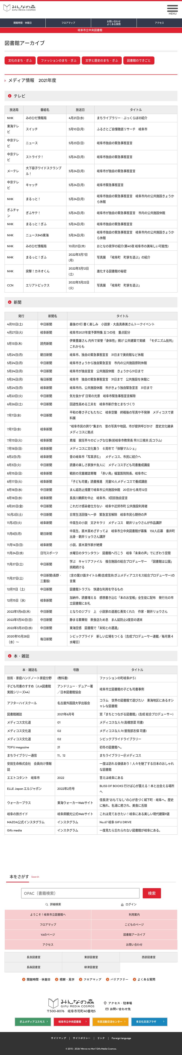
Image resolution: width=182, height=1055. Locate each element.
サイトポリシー (81, 1038)
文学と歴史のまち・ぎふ (101, 60)
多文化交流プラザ (146, 1021)
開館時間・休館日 (22, 23)
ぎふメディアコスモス (32, 1021)
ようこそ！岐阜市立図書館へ (48, 914)
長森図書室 (33, 967)
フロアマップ (68, 23)
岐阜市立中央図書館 (90, 30)
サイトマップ (58, 1038)
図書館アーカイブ (134, 934)
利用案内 (134, 914)
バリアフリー (119, 979)
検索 (152, 893)
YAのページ (48, 934)
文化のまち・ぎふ (20, 60)
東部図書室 (91, 957)
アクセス (159, 23)
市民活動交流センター (109, 1021)
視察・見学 (67, 979)
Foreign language (121, 1038)
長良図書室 (33, 957)
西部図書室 (149, 957)
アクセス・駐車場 (120, 1003)
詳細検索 (55, 904)
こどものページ (134, 924)
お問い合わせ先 (120, 1009)
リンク (101, 1038)
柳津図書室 (91, 967)
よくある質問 (146, 979)
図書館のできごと (139, 60)
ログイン (131, 904)
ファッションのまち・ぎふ (58, 60)
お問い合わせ (113, 23)
